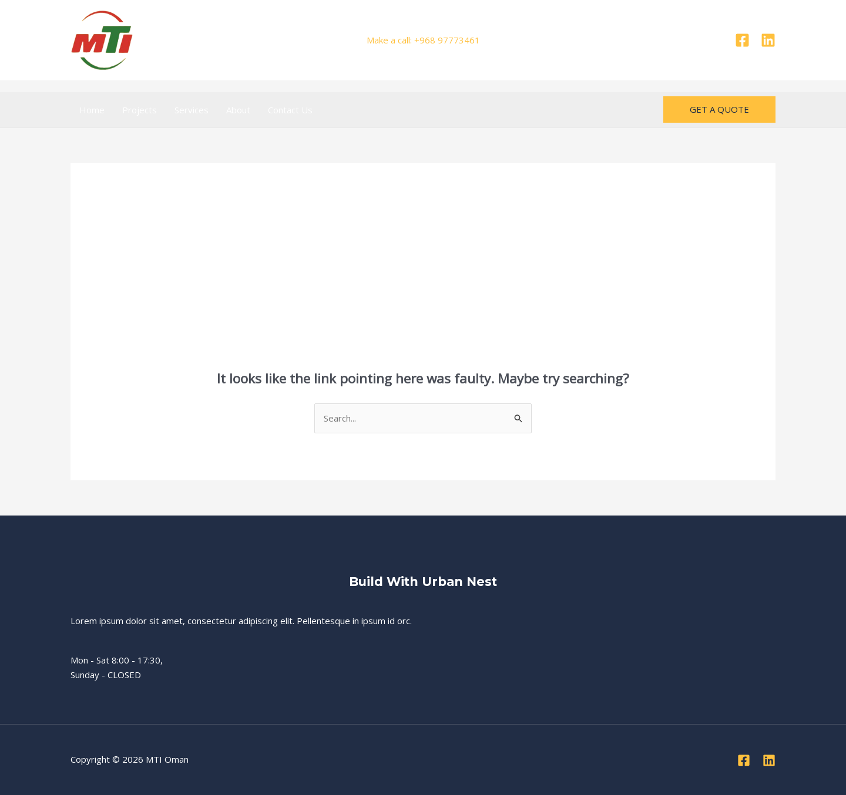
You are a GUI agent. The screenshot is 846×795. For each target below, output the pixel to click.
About (238, 110)
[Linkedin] (768, 40)
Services (191, 110)
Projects (139, 110)
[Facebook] (742, 40)
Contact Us (290, 110)
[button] (719, 109)
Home (92, 110)
